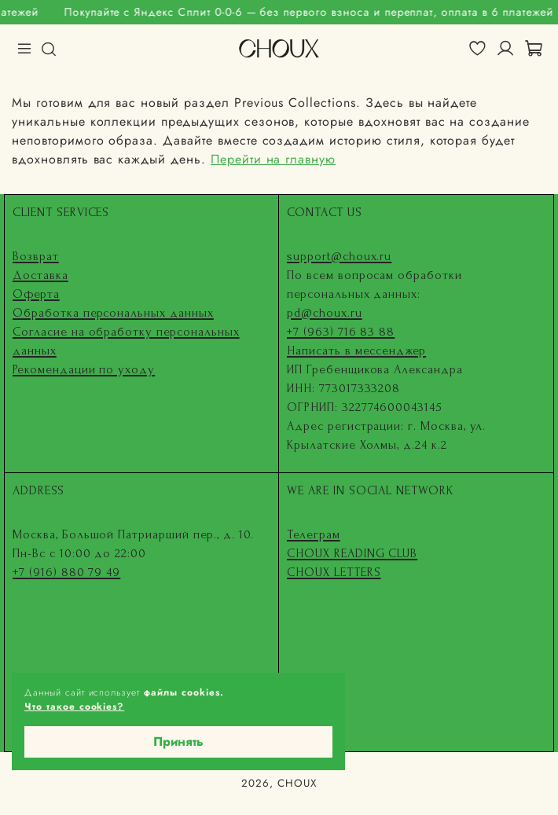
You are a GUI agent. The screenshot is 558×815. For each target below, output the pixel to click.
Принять (178, 741)
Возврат (36, 256)
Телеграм (313, 534)
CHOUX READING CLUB (352, 553)
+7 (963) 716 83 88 (341, 332)
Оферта (36, 294)
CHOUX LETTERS (333, 572)
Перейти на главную (273, 159)
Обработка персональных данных (113, 313)
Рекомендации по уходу (84, 369)
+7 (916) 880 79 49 (66, 572)
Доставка (40, 275)
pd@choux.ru (324, 313)
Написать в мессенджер (356, 350)
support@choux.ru (339, 256)
